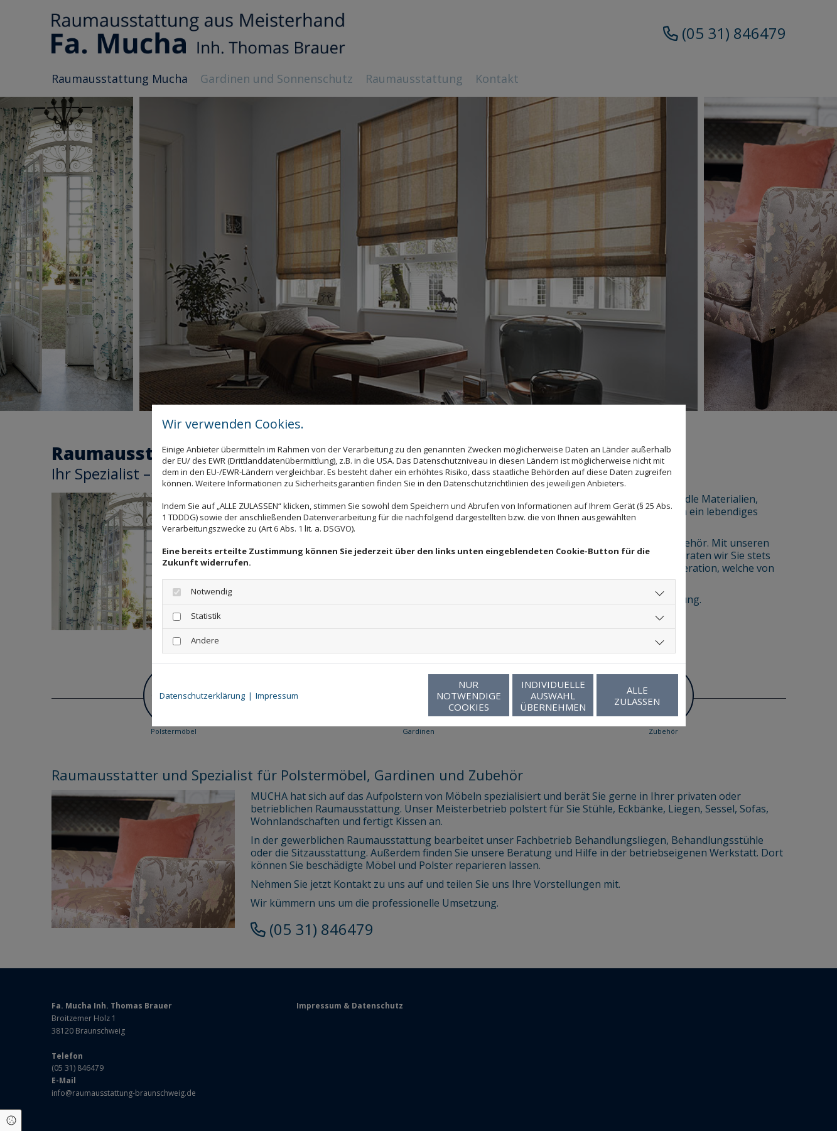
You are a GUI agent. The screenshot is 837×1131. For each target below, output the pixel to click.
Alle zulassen (620, 695)
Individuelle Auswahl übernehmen (501, 695)
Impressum (277, 695)
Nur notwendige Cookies (381, 696)
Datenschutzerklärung (202, 695)
